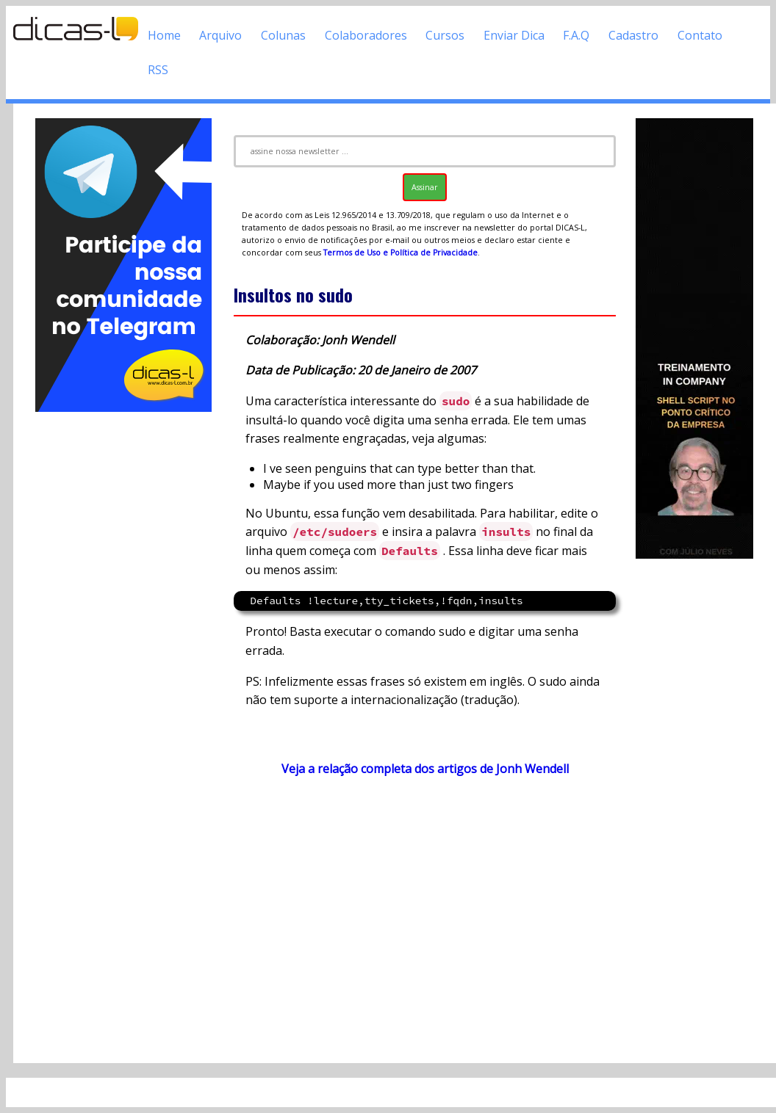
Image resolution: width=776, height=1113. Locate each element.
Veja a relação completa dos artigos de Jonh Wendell (425, 769)
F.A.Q (576, 35)
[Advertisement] (123, 635)
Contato (700, 35)
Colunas (283, 35)
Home (164, 35)
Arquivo (220, 35)
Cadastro (633, 35)
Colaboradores (366, 35)
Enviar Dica (514, 35)
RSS (158, 70)
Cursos (444, 35)
